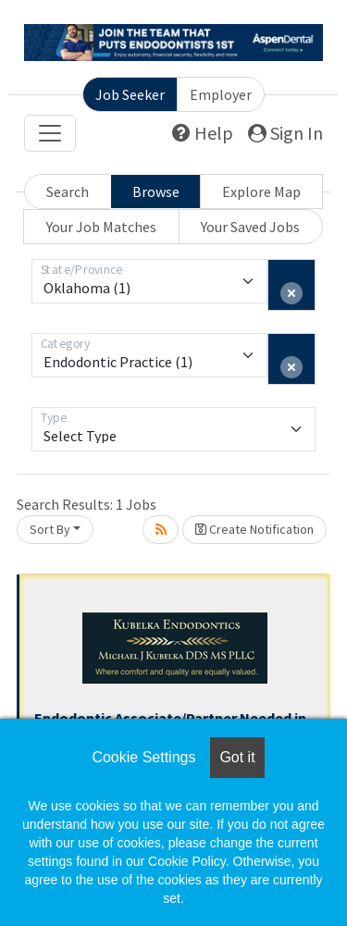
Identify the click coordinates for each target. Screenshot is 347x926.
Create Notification (254, 529)
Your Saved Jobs (250, 226)
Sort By (50, 529)
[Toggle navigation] (50, 133)
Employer (221, 94)
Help (202, 132)
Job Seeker (130, 94)
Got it (236, 757)
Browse (156, 191)
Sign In (285, 132)
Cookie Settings (143, 757)
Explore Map (261, 191)
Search (67, 191)
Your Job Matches (101, 226)
